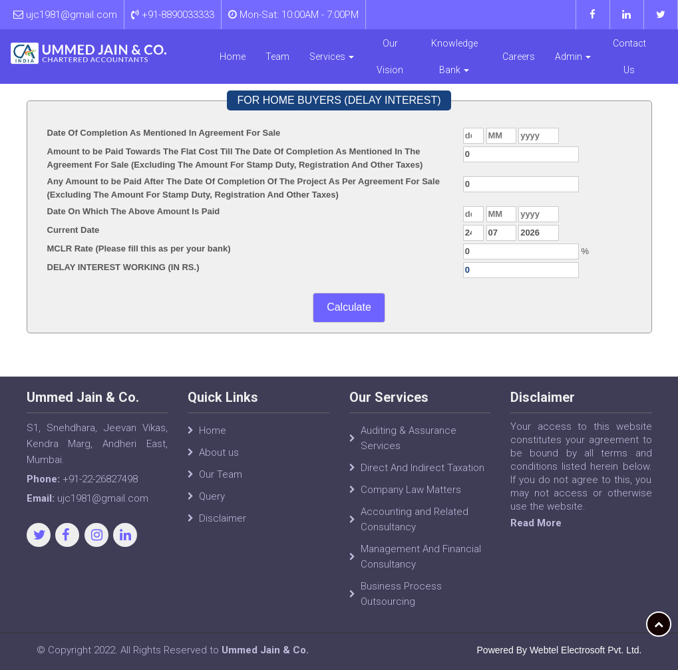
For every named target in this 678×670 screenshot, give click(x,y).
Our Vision (390, 56)
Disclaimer (222, 518)
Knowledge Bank (454, 56)
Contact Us (629, 56)
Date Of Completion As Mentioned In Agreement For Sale (164, 133)
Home (233, 56)
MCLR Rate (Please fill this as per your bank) (139, 248)
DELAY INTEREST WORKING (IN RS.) (123, 267)
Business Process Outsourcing (401, 593)
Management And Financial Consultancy (421, 556)
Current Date (73, 230)
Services (331, 56)
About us (219, 452)
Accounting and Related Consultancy (414, 519)
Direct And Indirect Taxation (422, 468)
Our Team (220, 474)
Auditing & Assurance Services (408, 438)
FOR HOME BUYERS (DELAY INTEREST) (338, 100)
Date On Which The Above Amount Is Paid (133, 211)
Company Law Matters (411, 490)
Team (277, 56)
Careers (518, 56)
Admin (573, 56)
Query (212, 496)
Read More (536, 523)
